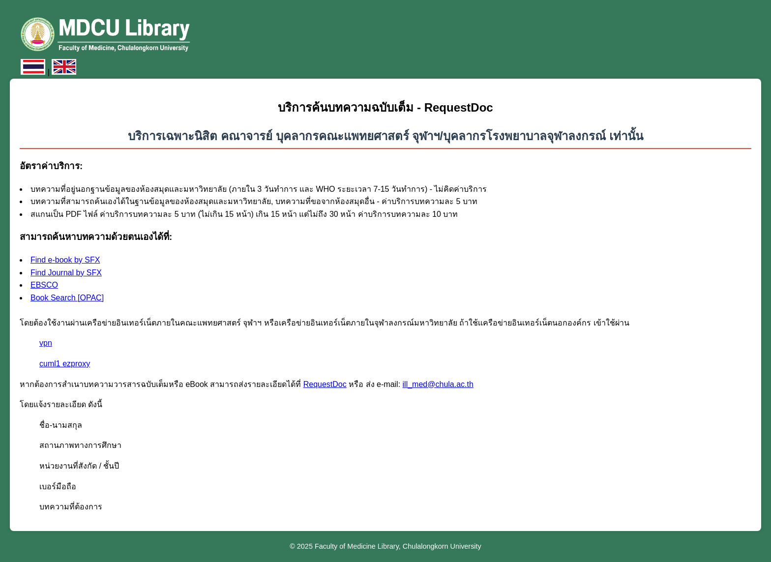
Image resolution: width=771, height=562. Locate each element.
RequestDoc (325, 384)
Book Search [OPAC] (67, 298)
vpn (45, 343)
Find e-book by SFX (65, 260)
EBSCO (44, 285)
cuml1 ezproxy (64, 363)
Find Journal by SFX (66, 272)
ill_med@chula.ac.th (438, 384)
